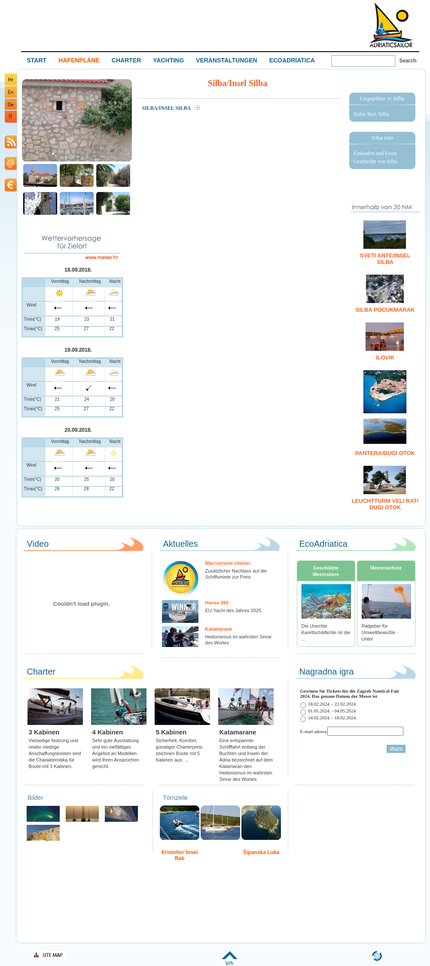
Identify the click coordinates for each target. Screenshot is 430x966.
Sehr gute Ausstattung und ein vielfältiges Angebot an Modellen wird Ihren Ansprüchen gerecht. (115, 753)
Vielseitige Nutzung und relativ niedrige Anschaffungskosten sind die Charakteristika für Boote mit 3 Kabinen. (55, 753)
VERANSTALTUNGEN (226, 60)
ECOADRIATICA (292, 60)
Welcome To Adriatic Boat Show (391, 24)
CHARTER (126, 60)
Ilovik (385, 357)
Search (408, 61)
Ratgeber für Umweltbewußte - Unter (380, 632)
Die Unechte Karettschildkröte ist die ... (326, 632)
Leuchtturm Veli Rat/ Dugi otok (385, 504)
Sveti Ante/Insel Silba (385, 258)
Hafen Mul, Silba (371, 114)
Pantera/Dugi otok (385, 453)
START (37, 60)
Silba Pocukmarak (385, 310)
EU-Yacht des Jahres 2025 (233, 610)
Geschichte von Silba (375, 161)
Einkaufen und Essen (375, 153)
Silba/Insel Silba (167, 108)
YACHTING (168, 60)
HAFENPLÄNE (79, 60)
